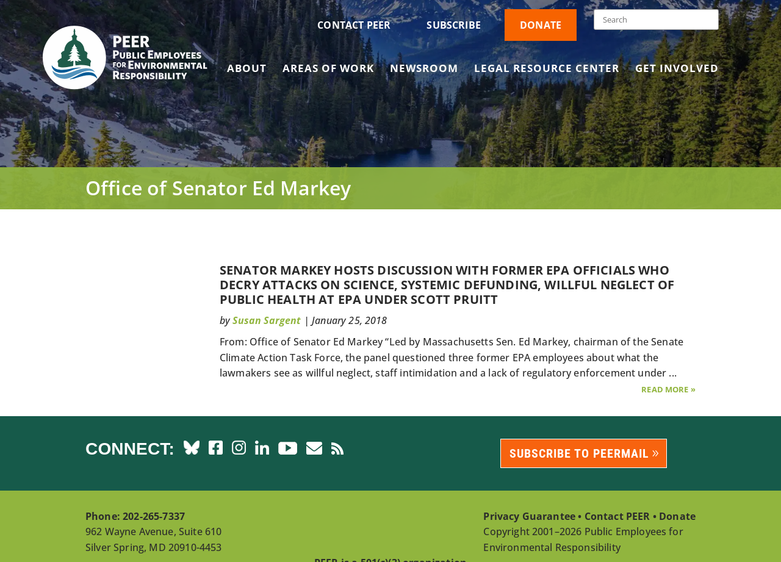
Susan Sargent (266, 320)
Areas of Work (328, 69)
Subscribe (453, 25)
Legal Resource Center (546, 69)
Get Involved (677, 69)
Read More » (668, 389)
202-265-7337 (154, 516)
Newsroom (424, 69)
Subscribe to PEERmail (579, 453)
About (247, 69)
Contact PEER (353, 25)
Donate (540, 25)
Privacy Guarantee (529, 516)
